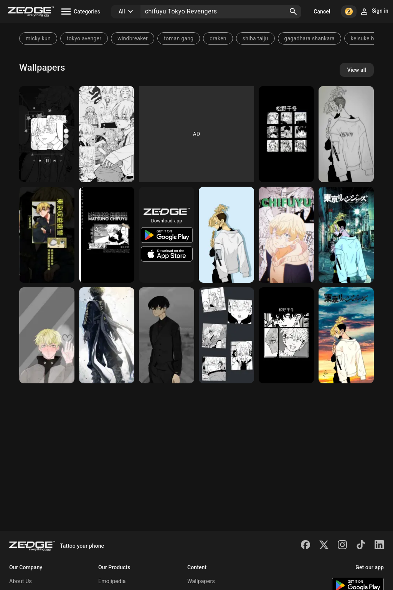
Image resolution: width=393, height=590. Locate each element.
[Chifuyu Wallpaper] (226, 335)
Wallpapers (201, 581)
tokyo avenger (84, 38)
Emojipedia (112, 581)
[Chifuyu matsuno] (346, 335)
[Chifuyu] (46, 134)
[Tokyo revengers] (106, 235)
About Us (20, 581)
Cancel (322, 11)
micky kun (38, 38)
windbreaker (132, 38)
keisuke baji (365, 38)
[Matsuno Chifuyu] (286, 235)
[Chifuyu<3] (286, 335)
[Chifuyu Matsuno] (166, 335)
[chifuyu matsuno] (46, 335)
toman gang (178, 38)
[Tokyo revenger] (346, 235)
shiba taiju (255, 38)
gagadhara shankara (309, 38)
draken (218, 38)
